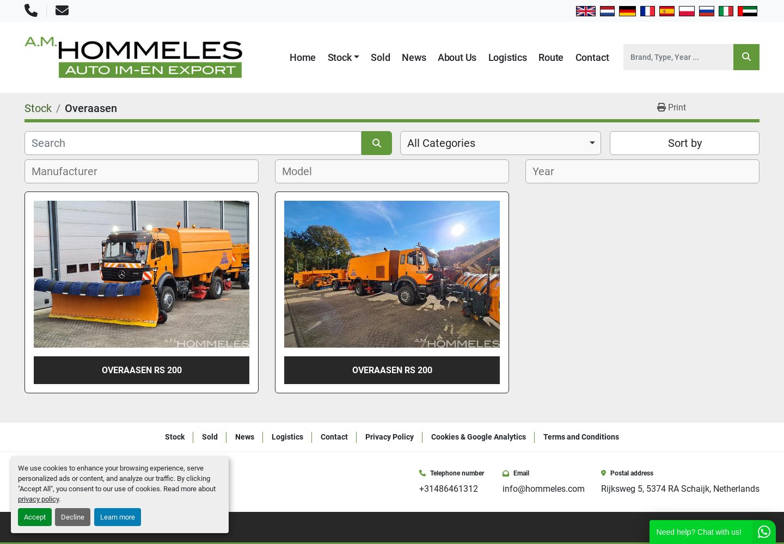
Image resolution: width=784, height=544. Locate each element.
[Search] (678, 57)
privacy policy (38, 499)
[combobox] (500, 143)
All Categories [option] (441, 143)
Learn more (117, 517)
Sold (380, 57)
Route (551, 57)
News (414, 57)
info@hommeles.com (544, 489)
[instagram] (725, 527)
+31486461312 (448, 489)
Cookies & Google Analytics (478, 436)
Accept (35, 517)
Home (303, 57)
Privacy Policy (389, 436)
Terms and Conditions (581, 436)
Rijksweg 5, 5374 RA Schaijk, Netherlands (680, 489)
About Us (457, 57)
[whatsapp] (755, 527)
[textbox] (70, 171)
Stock (340, 57)
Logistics (507, 57)
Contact (592, 57)
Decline (72, 517)
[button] (344, 57)
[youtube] (740, 527)
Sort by (685, 143)
